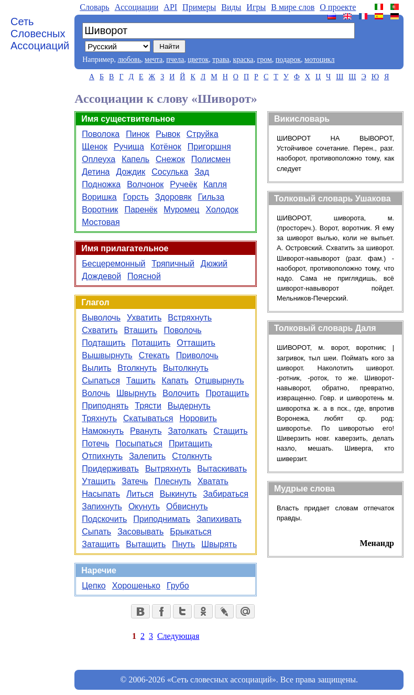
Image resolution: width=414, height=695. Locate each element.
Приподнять (105, 405)
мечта (153, 59)
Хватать (213, 481)
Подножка (101, 184)
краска (243, 59)
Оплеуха (98, 159)
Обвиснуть (187, 506)
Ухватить (144, 317)
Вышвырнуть (107, 355)
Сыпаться (101, 380)
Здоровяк (173, 197)
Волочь (96, 393)
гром (264, 59)
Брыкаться (190, 531)
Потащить (151, 342)
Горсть (136, 197)
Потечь (95, 443)
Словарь (94, 7)
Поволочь (183, 330)
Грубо (178, 585)
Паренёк (140, 209)
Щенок (94, 146)
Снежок (170, 159)
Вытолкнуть (186, 367)
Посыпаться (138, 443)
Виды (231, 7)
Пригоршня (209, 146)
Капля (215, 184)
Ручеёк (183, 184)
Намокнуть (103, 430)
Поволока (100, 134)
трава (220, 59)
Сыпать (96, 531)
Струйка (203, 134)
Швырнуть (136, 393)
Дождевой (101, 276)
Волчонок (145, 184)
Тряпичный (172, 263)
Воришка (99, 197)
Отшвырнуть (219, 380)
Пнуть (183, 544)
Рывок (168, 134)
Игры (256, 7)
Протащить (227, 393)
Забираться (225, 493)
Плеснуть (173, 481)
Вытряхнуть (168, 468)
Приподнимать (161, 519)
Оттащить (196, 342)
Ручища (129, 146)
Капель (135, 159)
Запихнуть (102, 506)
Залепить (147, 456)
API (170, 7)
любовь (129, 59)
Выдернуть (189, 405)
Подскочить (104, 519)
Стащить (230, 430)
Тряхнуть (99, 418)
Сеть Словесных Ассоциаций (39, 33)
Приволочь (197, 355)
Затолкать (188, 430)
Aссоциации (137, 7)
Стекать (154, 355)
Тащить (141, 380)
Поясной (144, 276)
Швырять (219, 544)
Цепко (93, 585)
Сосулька (169, 171)
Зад (201, 171)
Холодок (222, 209)
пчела (175, 59)
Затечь (135, 481)
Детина (96, 171)
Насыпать (101, 493)
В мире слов (292, 7)
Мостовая (100, 222)
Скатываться (148, 418)
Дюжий (214, 263)
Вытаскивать (222, 468)
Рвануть (145, 430)
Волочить (180, 393)
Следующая (178, 636)
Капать (175, 380)
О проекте (338, 7)
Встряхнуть (190, 317)
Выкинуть (178, 493)
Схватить (99, 330)
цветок (198, 59)
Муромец (181, 209)
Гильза (211, 197)
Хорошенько (136, 585)
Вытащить (146, 544)
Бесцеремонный (113, 263)
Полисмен (211, 159)
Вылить (96, 367)
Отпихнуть (102, 456)
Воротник (100, 209)
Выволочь (101, 317)
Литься (140, 493)
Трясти (148, 405)
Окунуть (144, 506)
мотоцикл (319, 59)
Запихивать (219, 519)
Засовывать (140, 531)
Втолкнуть (137, 367)
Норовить (198, 418)
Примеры (199, 7)
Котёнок (165, 146)
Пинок (137, 134)
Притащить (190, 443)
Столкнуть (192, 456)
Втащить (141, 330)
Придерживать (110, 468)
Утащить (98, 481)
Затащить (100, 544)
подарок (288, 59)
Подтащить (103, 342)
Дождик (130, 171)
